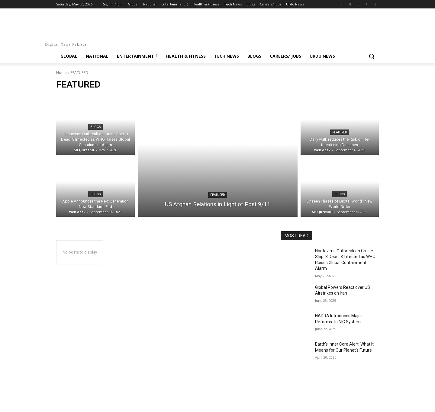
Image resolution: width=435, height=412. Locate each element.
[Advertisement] (217, 394)
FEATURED (217, 194)
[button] (371, 56)
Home (61, 72)
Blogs (95, 127)
